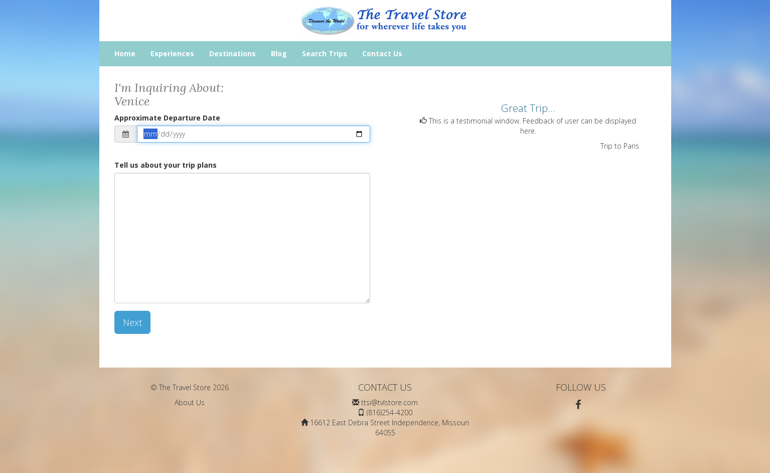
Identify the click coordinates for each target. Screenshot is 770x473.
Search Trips (324, 53)
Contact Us (382, 53)
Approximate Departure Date (167, 118)
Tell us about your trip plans (165, 165)
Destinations (232, 53)
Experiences (172, 53)
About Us (190, 402)
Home (124, 53)
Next (132, 322)
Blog (279, 53)
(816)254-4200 (389, 412)
